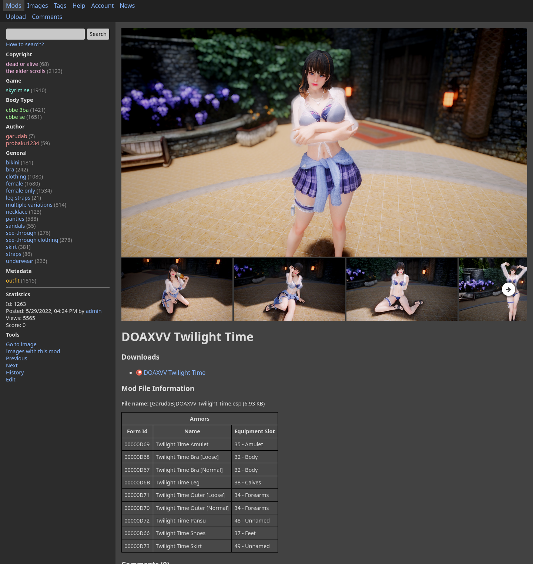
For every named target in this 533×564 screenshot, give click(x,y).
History (15, 372)
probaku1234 (28, 143)
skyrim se (26, 90)
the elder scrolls (34, 70)
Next (12, 365)
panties (22, 218)
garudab (20, 136)
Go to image (21, 344)
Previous (16, 358)
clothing (24, 176)
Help (79, 5)
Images (37, 5)
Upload (16, 17)
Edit (11, 379)
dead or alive (27, 63)
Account (102, 5)
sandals (21, 225)
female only (29, 190)
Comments (47, 17)
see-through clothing (39, 239)
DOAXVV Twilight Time (170, 372)
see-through (28, 232)
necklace (23, 211)
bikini (19, 162)
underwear (26, 260)
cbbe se (24, 116)
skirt (18, 246)
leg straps (23, 197)
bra (17, 169)
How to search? (25, 44)
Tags (60, 5)
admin (94, 310)
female (23, 183)
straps (19, 253)
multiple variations (36, 204)
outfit (21, 280)
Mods (13, 5)
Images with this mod (33, 351)
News (127, 5)
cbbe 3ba (26, 109)
